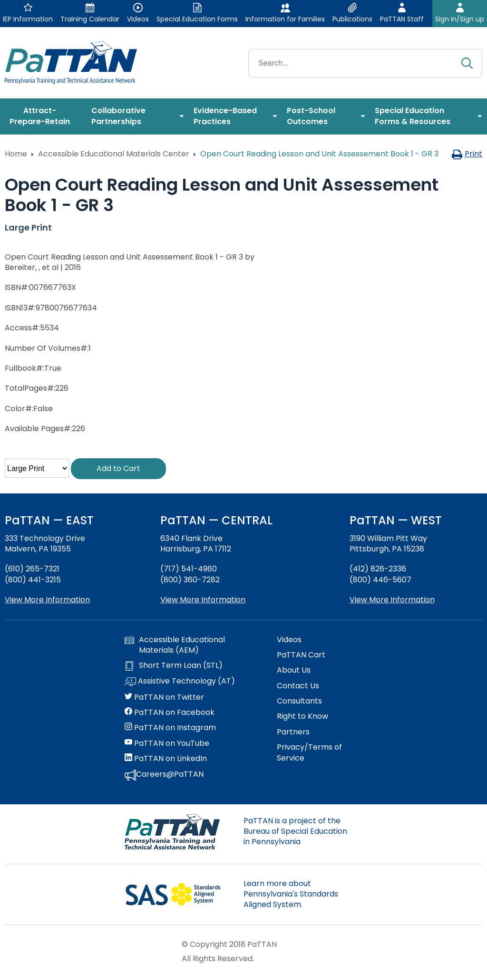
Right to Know (302, 716)
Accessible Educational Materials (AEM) (175, 645)
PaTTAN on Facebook (169, 712)
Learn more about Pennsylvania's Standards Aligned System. (291, 894)
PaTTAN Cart (301, 655)
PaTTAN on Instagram (170, 728)
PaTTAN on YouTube (167, 743)
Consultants (299, 701)
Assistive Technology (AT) (180, 681)
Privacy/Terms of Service (309, 752)
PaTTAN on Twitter (164, 697)
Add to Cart (118, 468)
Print (466, 153)
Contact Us (298, 686)
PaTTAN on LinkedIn (166, 758)
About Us (294, 670)
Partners (293, 732)
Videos (289, 640)
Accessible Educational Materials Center (113, 153)
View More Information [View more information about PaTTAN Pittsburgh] (392, 599)
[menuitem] (43, 116)
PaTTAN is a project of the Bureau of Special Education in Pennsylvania (295, 831)
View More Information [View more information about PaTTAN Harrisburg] (202, 599)
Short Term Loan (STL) (174, 665)
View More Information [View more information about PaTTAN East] (47, 599)
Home (16, 153)
